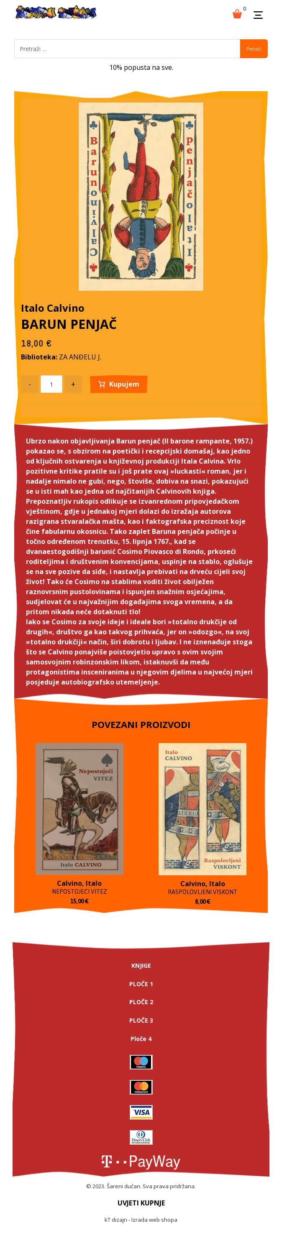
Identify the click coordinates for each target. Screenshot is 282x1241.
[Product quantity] (51, 384)
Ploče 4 (141, 1039)
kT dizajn (116, 1219)
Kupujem (124, 384)
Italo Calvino (53, 308)
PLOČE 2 (141, 1002)
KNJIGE (141, 965)
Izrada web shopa (154, 1219)
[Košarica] (237, 13)
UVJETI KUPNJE (141, 1203)
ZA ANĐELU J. (80, 357)
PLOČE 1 (141, 984)
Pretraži (253, 49)
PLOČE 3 (141, 1020)
